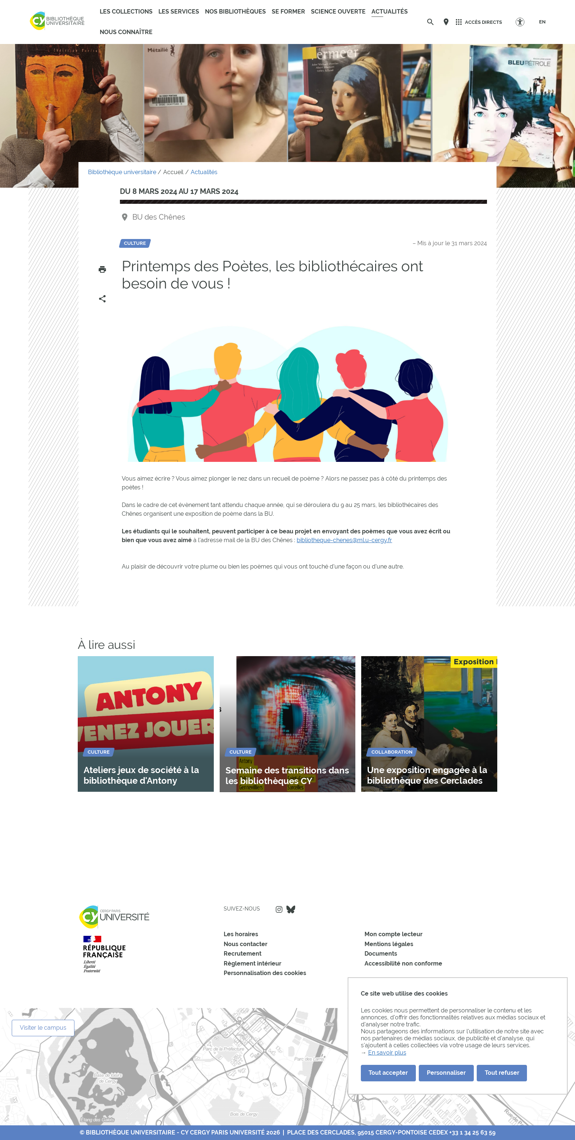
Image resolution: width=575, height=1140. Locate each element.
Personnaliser (446, 1072)
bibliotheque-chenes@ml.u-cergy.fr (344, 540)
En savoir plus (387, 1052)
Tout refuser (502, 1072)
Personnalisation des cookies (265, 973)
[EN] (542, 22)
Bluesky (290, 909)
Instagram (279, 909)
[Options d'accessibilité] (523, 22)
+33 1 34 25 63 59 (472, 1132)
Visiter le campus (43, 1027)
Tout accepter (388, 1072)
